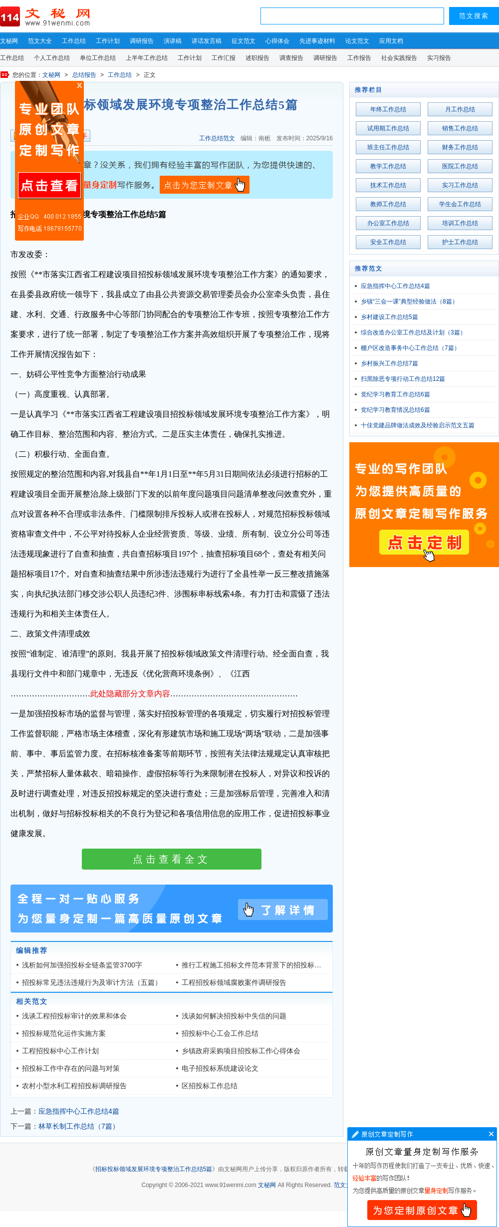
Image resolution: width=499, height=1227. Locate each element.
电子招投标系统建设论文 (220, 1068)
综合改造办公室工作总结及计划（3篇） (413, 332)
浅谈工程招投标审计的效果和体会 (74, 1016)
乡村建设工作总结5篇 (389, 316)
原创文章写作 (49, 161)
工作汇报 (224, 57)
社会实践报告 (399, 57)
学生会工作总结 (460, 204)
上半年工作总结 (147, 57)
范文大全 (40, 40)
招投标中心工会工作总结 (220, 1033)
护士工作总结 (460, 242)
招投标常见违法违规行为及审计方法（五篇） (92, 982)
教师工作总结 (388, 204)
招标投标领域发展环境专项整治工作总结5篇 (154, 1169)
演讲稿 (173, 40)
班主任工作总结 (388, 147)
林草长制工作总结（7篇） (78, 1126)
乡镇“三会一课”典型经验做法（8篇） (409, 301)
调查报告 (291, 57)
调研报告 (142, 40)
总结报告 (84, 74)
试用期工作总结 (388, 128)
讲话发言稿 (207, 40)
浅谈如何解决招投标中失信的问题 (234, 1016)
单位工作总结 (98, 57)
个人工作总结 (52, 57)
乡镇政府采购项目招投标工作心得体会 (241, 1051)
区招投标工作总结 (210, 1086)
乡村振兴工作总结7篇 (389, 363)
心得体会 (277, 40)
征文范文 (243, 40)
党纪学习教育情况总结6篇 (395, 409)
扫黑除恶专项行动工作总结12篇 (403, 378)
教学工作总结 (388, 166)
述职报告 (257, 57)
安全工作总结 (388, 242)
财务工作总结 (460, 147)
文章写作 (422, 1177)
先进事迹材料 (317, 40)
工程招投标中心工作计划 (60, 1051)
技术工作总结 (388, 185)
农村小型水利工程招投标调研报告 (74, 1086)
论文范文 (357, 40)
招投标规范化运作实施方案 (64, 1033)
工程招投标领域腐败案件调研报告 (234, 982)
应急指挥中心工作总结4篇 (78, 1111)
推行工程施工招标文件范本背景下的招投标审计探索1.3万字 (274, 965)
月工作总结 (460, 109)
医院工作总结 (460, 166)
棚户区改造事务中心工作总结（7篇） (410, 347)
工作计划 (108, 40)
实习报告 (439, 57)
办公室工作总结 (388, 223)
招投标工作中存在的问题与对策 (71, 1068)
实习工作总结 (460, 185)
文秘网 (9, 40)
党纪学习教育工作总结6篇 (395, 394)
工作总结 (74, 40)
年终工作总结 (388, 109)
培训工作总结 (460, 223)
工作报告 (359, 57)
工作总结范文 (217, 138)
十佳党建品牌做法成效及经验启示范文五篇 (418, 425)
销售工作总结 (460, 128)
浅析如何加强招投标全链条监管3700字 (82, 965)
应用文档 (391, 40)
